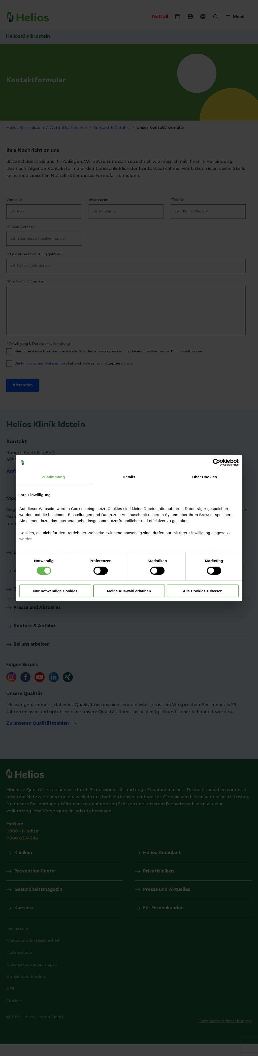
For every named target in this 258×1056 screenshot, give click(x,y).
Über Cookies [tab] (204, 477)
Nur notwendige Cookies (55, 591)
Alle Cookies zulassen (203, 591)
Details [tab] (129, 477)
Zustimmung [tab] (53, 477)
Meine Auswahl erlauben (129, 591)
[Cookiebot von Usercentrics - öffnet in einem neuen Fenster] (217, 462)
